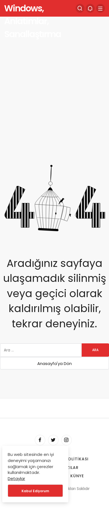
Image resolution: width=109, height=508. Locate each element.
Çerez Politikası (70, 459)
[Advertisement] (54, 75)
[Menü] (100, 8)
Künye (77, 476)
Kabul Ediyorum (35, 491)
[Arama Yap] (80, 8)
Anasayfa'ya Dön (54, 363)
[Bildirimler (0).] (90, 8)
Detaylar (16, 478)
